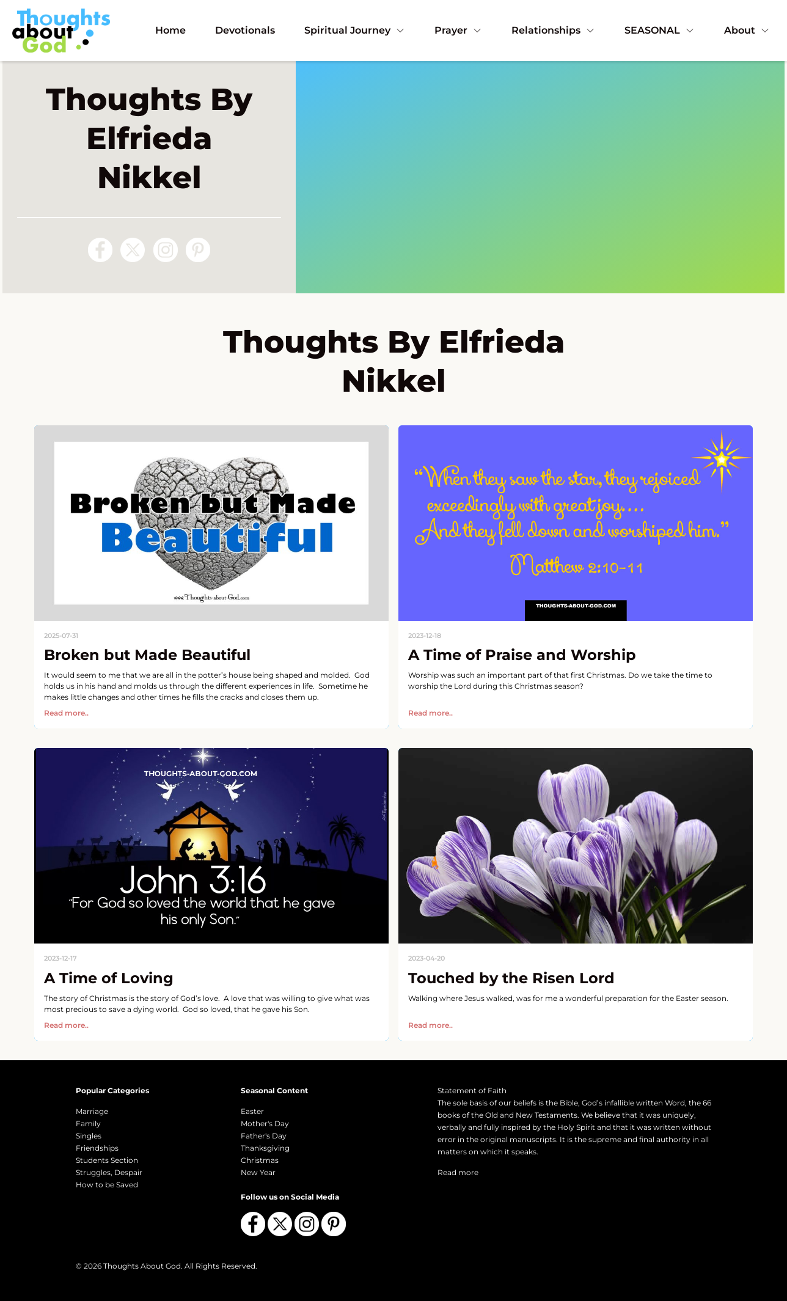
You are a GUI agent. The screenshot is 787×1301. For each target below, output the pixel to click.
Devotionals (245, 30)
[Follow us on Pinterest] (198, 250)
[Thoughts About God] (61, 30)
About (747, 30)
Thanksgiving (265, 1148)
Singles (88, 1135)
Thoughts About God (142, 1265)
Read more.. (66, 712)
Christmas (260, 1160)
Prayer (458, 30)
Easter (252, 1111)
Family (88, 1123)
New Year (258, 1172)
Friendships (97, 1148)
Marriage (92, 1111)
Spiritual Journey (354, 30)
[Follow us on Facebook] (100, 250)
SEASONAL (659, 30)
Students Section (107, 1160)
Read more (457, 1172)
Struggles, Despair (109, 1172)
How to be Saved (107, 1184)
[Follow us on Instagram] (165, 250)
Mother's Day (265, 1123)
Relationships (553, 30)
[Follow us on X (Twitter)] (132, 250)
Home (170, 30)
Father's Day (264, 1135)
